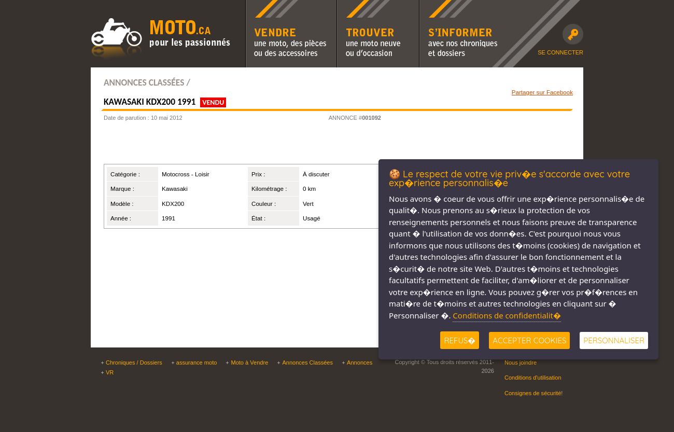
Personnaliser (613, 340)
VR (110, 372)
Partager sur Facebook (542, 92)
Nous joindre (520, 362)
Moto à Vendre (249, 362)
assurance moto (196, 362)
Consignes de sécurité (532, 393)
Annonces (359, 362)
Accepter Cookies (529, 340)
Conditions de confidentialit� (507, 315)
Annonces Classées (307, 362)
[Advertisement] (230, 145)
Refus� (459, 340)
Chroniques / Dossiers (134, 362)
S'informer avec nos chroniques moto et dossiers (461, 6)
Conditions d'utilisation (532, 377)
